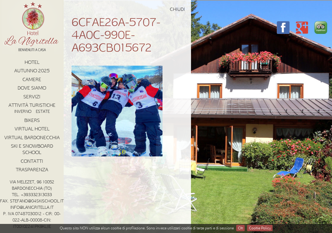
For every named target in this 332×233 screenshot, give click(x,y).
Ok (240, 227)
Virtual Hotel (32, 129)
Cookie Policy (260, 227)
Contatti (32, 161)
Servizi (31, 97)
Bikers (32, 120)
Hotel (32, 62)
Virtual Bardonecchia (32, 137)
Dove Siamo (32, 88)
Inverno (23, 111)
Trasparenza (32, 169)
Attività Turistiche (31, 105)
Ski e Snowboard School (32, 149)
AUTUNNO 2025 (31, 70)
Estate (43, 111)
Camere (31, 79)
